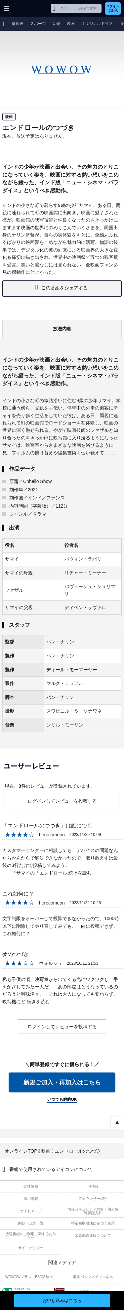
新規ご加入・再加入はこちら (62, 1082)
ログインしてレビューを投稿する (62, 801)
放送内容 (62, 328)
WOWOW (30, 8)
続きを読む (80, 873)
